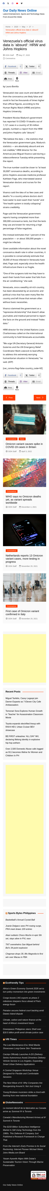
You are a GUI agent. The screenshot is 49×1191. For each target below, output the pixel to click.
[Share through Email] (37, 72)
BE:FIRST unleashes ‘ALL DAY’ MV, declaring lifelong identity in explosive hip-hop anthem (23, 739)
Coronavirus (10, 58)
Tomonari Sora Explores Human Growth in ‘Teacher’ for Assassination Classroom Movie (24, 714)
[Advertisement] (24, 658)
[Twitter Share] (32, 66)
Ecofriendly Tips (14, 983)
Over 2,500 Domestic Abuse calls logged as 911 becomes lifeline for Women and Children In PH (24, 752)
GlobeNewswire (14, 1102)
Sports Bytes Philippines (22, 913)
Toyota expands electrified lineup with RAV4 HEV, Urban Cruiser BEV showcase (23, 727)
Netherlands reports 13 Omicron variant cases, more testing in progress (24, 558)
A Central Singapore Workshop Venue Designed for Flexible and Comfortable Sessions (21, 1073)
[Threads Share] (10, 72)
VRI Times (11, 1039)
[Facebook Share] (13, 66)
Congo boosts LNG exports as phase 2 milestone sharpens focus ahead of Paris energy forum (22, 1001)
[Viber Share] (24, 72)
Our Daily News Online (20, 10)
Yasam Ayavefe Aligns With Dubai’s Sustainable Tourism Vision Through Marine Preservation (23, 1162)
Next (40, 397)
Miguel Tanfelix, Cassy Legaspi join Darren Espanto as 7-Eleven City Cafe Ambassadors (23, 701)
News (22, 439)
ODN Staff (8, 55)
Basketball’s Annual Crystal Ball (20, 920)
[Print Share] (8, 78)
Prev (9, 397)
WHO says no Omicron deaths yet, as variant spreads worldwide (23, 499)
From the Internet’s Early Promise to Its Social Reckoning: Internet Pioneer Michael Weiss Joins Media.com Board (24, 1149)
